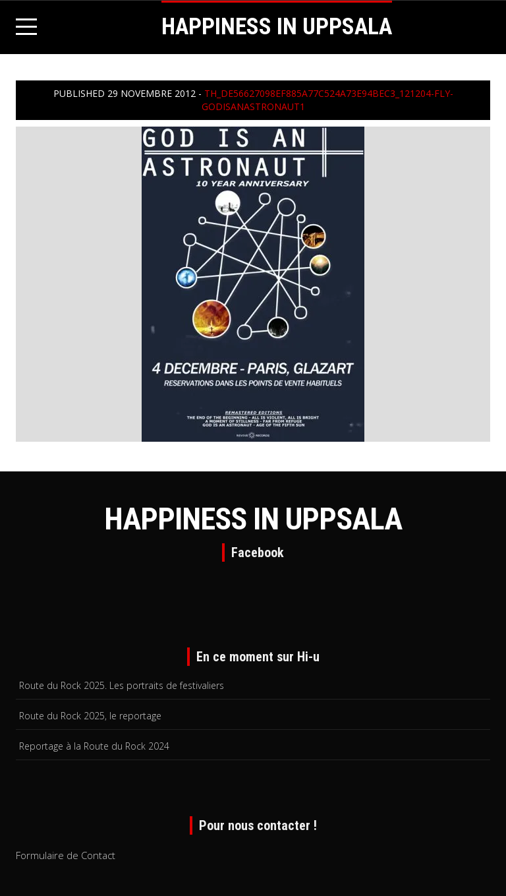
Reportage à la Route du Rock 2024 (94, 746)
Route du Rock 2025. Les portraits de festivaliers (121, 685)
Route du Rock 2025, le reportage (90, 715)
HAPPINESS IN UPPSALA (276, 26)
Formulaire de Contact (65, 855)
